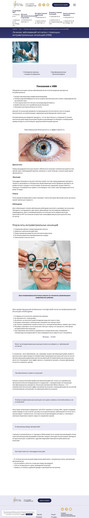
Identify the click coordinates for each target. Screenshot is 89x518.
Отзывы (54, 517)
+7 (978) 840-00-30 (54, 16)
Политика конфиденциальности (66, 513)
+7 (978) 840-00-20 (26, 20)
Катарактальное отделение (41, 14)
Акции (53, 514)
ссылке (23, 514)
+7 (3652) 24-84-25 (40, 21)
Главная (14, 29)
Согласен (29, 514)
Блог (20, 29)
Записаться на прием (61, 5)
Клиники (39, 517)
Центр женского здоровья (69, 14)
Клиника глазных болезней (55, 13)
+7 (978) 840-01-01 (16, 15)
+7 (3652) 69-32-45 (16, 21)
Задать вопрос (44, 500)
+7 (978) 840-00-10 (40, 17)
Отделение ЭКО (16, 11)
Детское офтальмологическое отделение (29, 16)
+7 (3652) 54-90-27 (54, 20)
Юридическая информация (68, 516)
